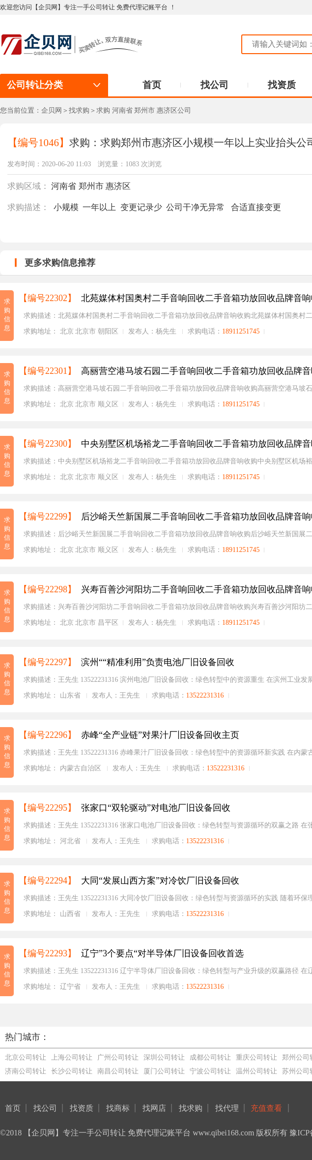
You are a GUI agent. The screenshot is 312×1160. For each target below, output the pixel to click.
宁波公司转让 (210, 1071)
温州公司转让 (256, 1071)
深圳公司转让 (164, 1057)
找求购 (79, 110)
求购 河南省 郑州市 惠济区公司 (143, 110)
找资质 (282, 85)
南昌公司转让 (118, 1071)
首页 (151, 85)
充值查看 (267, 1108)
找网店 (154, 1108)
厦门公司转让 (164, 1071)
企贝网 (51, 110)
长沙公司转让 (71, 1071)
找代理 (227, 1108)
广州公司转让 (118, 1057)
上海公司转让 (71, 1057)
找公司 (214, 85)
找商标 (118, 1108)
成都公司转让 (210, 1057)
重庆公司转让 (256, 1057)
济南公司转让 (25, 1071)
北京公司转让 (25, 1057)
